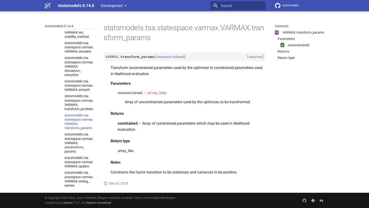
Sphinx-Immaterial (99, 202)
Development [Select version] (112, 6)
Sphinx (68, 202)
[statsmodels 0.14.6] (47, 5)
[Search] (237, 5)
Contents (282, 26)
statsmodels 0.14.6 (59, 26)
